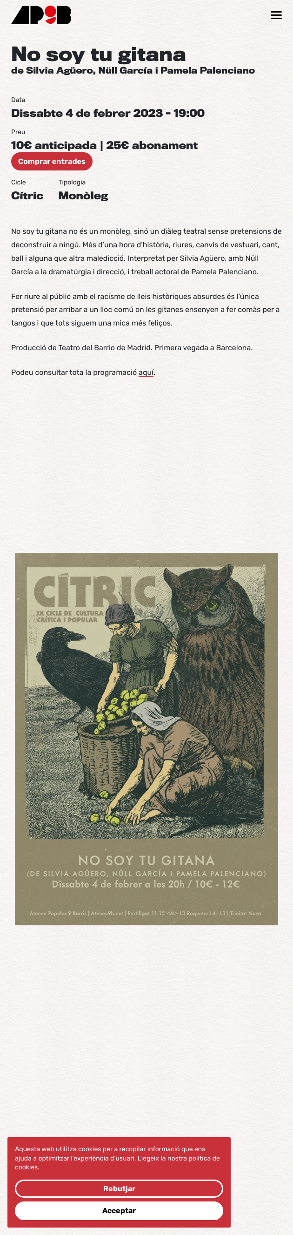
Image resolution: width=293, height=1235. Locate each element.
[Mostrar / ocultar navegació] (276, 15)
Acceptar (119, 1210)
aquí (146, 372)
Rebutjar (119, 1188)
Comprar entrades (52, 161)
